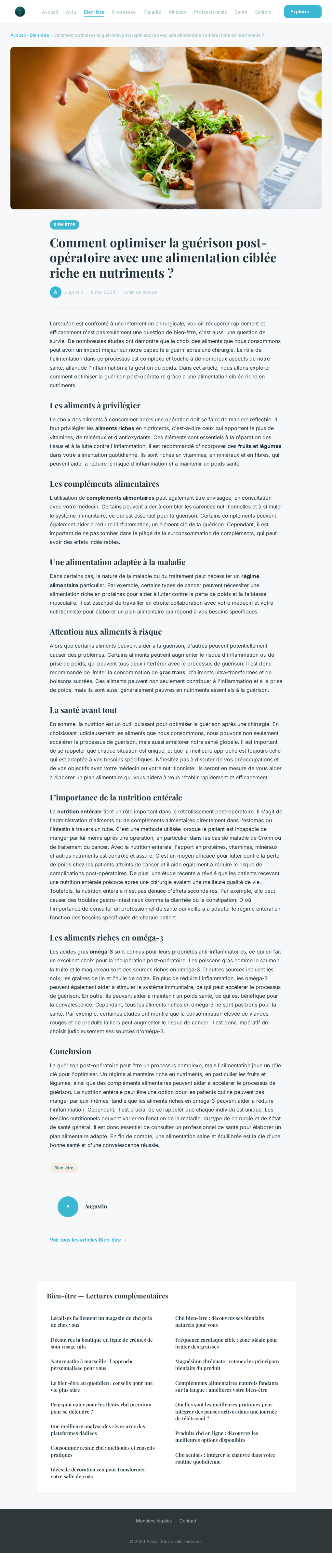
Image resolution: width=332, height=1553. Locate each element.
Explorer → (302, 11)
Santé (241, 11)
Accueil (50, 11)
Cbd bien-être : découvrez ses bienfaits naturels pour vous (219, 1321)
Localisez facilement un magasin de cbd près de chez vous (101, 1321)
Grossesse (124, 11)
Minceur (177, 11)
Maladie (152, 11)
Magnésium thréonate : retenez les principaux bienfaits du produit (227, 1364)
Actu (71, 11)
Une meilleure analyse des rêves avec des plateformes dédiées (98, 1429)
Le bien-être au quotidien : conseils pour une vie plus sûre (102, 1386)
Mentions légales (154, 1520)
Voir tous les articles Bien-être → (88, 1240)
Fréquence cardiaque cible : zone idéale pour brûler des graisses (226, 1343)
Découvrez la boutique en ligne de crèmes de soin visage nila (102, 1343)
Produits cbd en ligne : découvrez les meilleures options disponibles (216, 1436)
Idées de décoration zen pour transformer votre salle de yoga (98, 1473)
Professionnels (210, 11)
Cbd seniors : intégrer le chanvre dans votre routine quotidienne (225, 1458)
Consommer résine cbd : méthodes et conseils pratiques (103, 1451)
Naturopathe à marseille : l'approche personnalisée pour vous (92, 1364)
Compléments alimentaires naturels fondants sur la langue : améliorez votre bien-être (226, 1386)
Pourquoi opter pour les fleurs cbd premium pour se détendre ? (101, 1408)
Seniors (263, 11)
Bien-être (94, 11)
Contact (187, 1520)
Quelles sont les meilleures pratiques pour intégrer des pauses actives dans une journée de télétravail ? (226, 1411)
